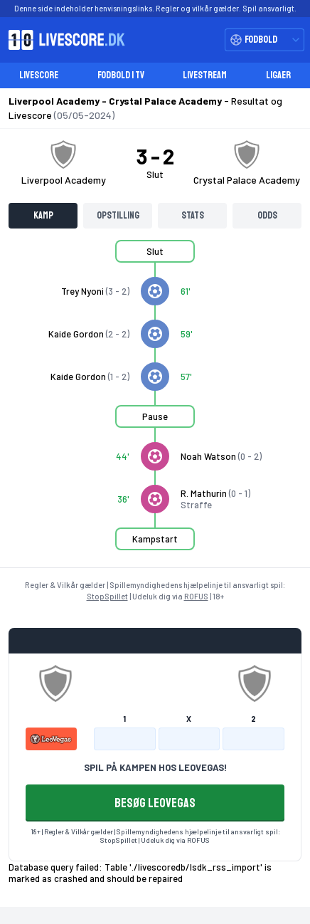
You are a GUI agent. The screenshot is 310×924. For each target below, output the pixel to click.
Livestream (205, 75)
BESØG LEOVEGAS (155, 803)
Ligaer (278, 75)
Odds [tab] (267, 215)
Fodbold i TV (120, 75)
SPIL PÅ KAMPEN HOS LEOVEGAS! (155, 767)
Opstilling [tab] (118, 215)
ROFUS (196, 596)
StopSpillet (107, 596)
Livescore (38, 75)
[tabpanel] (155, 403)
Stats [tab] (192, 215)
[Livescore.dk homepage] (62, 39)
